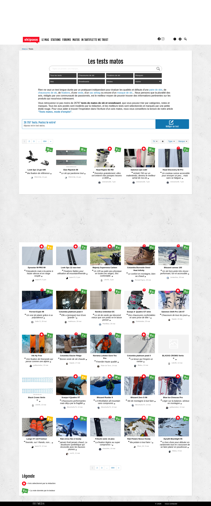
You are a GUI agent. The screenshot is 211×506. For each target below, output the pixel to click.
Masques (139, 75)
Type (171, 141)
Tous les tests (56, 75)
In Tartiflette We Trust (94, 40)
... (39, 141)
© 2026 (158, 504)
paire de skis (155, 90)
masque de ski (124, 92)
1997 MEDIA (39, 504)
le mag (45, 40)
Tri (155, 141)
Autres (148, 81)
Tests (31, 49)
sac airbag (95, 92)
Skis (52, 81)
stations (56, 40)
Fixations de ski (113, 75)
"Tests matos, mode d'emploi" (55, 112)
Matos (25, 49)
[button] (180, 39)
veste (80, 92)
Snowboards (84, 81)
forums (66, 40)
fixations (65, 92)
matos (76, 40)
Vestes (110, 81)
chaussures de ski (47, 92)
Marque (182, 141)
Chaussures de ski (86, 75)
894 (45, 141)
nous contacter (171, 504)
